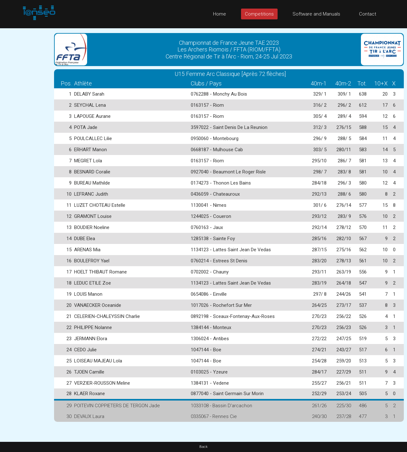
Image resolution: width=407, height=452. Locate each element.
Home (219, 14)
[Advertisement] (25, 123)
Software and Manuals (316, 14)
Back (203, 447)
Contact (367, 14)
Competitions (259, 14)
